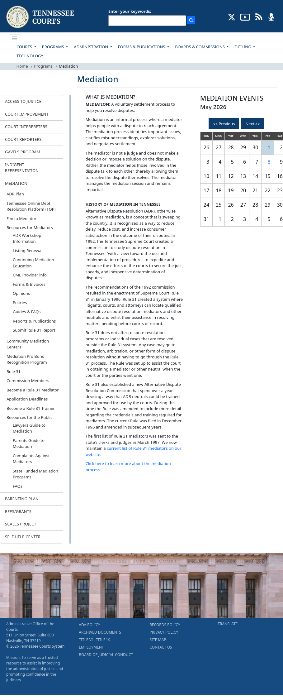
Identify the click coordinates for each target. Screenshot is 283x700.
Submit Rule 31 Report (34, 330)
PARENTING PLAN (22, 498)
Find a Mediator (21, 218)
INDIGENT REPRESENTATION (22, 168)
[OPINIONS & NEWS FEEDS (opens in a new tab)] (259, 16)
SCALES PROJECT (20, 524)
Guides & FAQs (27, 311)
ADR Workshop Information (27, 238)
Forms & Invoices (29, 284)
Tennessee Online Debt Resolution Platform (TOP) (31, 206)
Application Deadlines (27, 399)
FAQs (17, 486)
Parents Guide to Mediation (29, 443)
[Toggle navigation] (14, 38)
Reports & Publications (34, 321)
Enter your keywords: (129, 11)
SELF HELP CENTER (22, 536)
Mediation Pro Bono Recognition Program (27, 359)
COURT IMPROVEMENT (27, 114)
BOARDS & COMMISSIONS (200, 47)
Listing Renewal (27, 250)
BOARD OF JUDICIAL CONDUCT (106, 654)
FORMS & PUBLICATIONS (142, 47)
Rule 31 (14, 371)
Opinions (21, 293)
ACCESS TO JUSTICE (23, 101)
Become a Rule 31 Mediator (33, 390)
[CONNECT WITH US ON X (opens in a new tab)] (232, 16)
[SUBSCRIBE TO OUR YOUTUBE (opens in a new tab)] (245, 16)
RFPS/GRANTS (18, 511)
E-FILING (243, 47)
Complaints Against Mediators (31, 459)
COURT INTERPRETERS (26, 126)
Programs (43, 66)
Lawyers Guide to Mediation (29, 428)
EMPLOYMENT (91, 647)
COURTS (25, 47)
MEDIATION (16, 183)
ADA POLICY (89, 624)
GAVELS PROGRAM (22, 152)
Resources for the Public (29, 417)
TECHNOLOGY (30, 56)
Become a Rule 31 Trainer (31, 408)
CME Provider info (30, 275)
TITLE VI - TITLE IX (94, 639)
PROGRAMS (53, 47)
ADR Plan (15, 194)
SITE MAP (158, 639)
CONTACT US (161, 647)
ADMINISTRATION (91, 47)
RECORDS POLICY (165, 624)
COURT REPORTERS (23, 139)
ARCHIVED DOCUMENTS (100, 632)
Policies (20, 302)
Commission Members (28, 380)
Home (22, 66)
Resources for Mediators (30, 227)
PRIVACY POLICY (164, 632)
